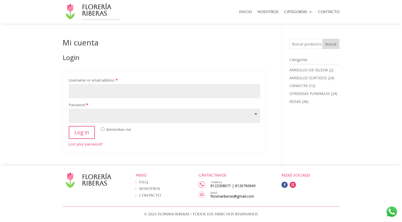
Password (78, 104)
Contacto (328, 12)
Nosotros (267, 12)
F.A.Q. (143, 182)
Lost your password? (85, 144)
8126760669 (245, 185)
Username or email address (93, 80)
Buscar (331, 44)
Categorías (295, 12)
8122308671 (220, 185)
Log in (81, 132)
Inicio (245, 12)
